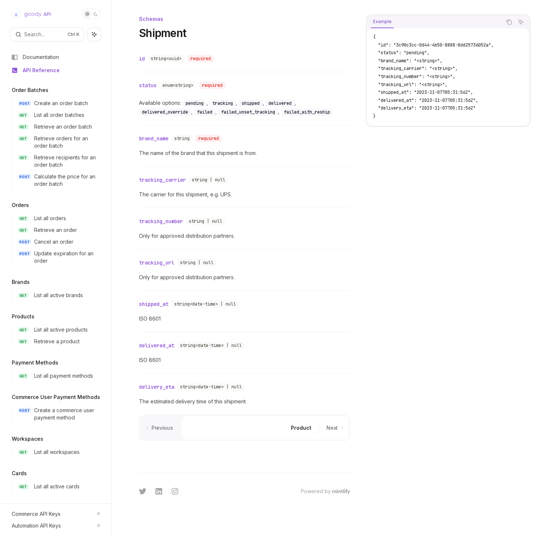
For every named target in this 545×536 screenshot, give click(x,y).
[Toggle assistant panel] (94, 34)
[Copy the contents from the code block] (509, 22)
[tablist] (434, 22)
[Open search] (47, 34)
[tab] (382, 21)
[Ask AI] (521, 22)
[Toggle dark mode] (91, 14)
